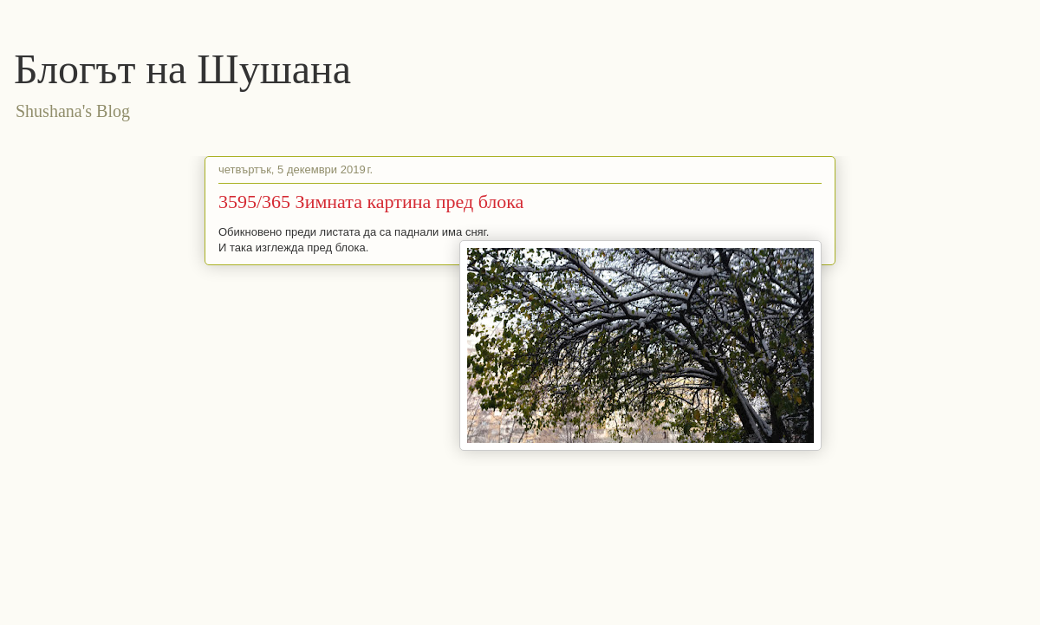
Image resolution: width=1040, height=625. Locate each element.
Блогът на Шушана (182, 69)
